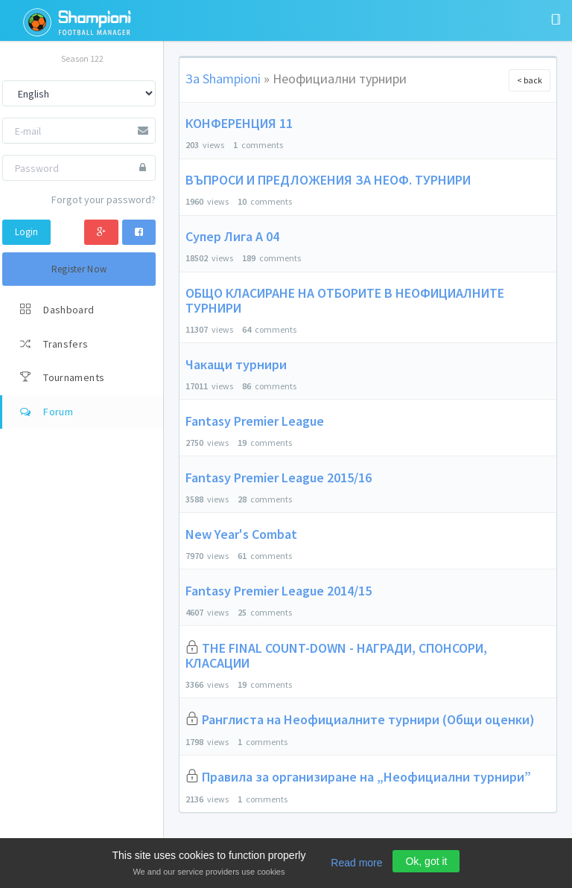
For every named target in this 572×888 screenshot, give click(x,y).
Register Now (79, 269)
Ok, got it (426, 861)
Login (26, 232)
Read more (356, 863)
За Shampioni (223, 78)
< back (529, 80)
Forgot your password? (103, 199)
